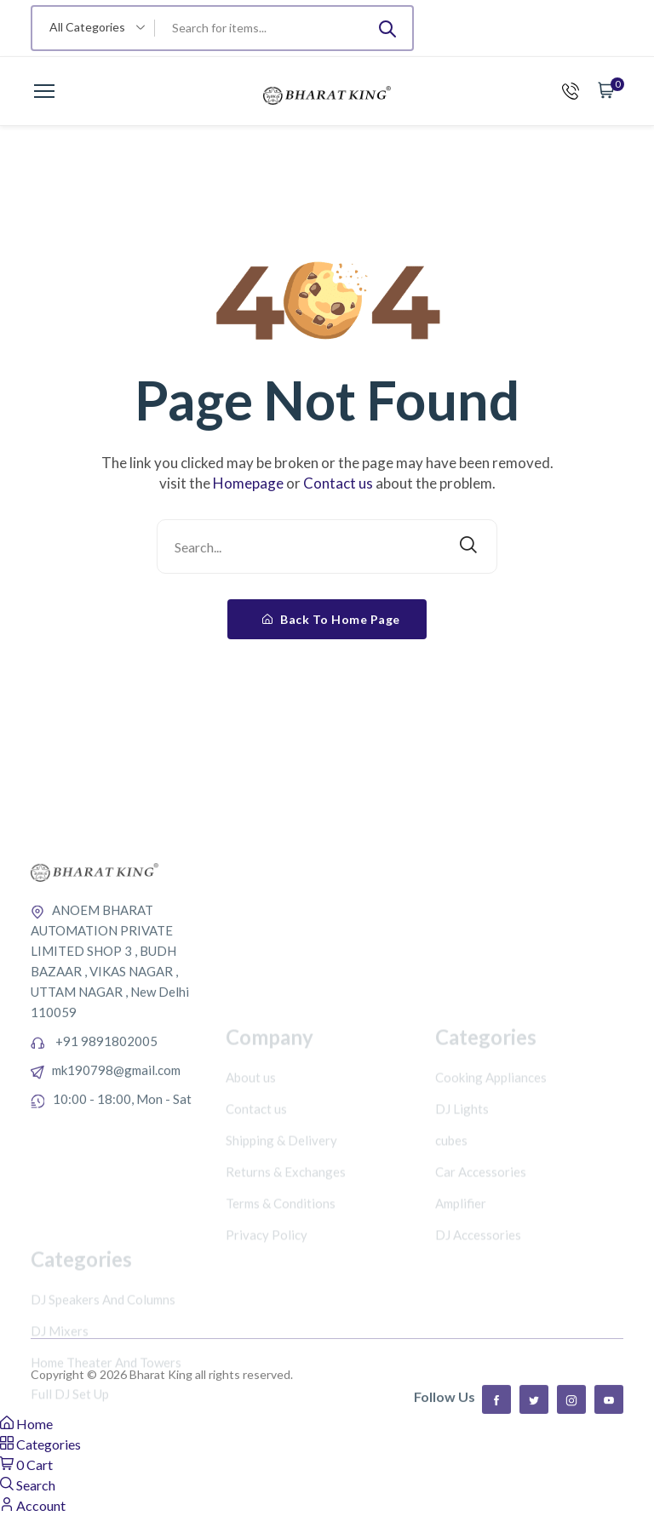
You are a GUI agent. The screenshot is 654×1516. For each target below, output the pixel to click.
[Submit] (387, 28)
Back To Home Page (331, 619)
